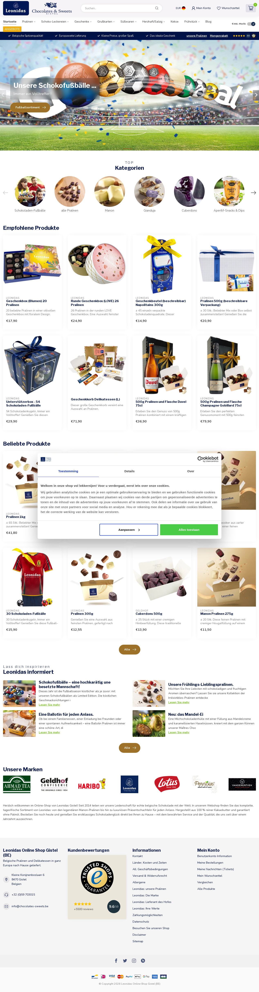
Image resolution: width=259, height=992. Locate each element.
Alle (130, 650)
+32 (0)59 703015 (23, 895)
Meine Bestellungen (210, 863)
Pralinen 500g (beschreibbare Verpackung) (224, 303)
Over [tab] (190, 471)
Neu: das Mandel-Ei (185, 714)
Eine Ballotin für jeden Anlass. (66, 714)
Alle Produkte (206, 889)
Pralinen (27, 22)
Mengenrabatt (219, 36)
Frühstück (190, 22)
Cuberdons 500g (149, 614)
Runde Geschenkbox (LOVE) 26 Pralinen (95, 303)
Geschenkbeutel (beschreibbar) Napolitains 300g (161, 303)
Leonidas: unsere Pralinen (149, 889)
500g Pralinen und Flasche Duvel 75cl (161, 403)
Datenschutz (141, 922)
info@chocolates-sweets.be (30, 906)
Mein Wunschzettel (209, 876)
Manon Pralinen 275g (216, 614)
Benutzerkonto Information (214, 856)
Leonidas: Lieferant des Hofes (152, 902)
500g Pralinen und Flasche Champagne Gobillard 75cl (221, 403)
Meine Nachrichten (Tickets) (215, 869)
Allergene (139, 882)
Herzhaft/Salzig (152, 22)
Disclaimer (139, 935)
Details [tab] (129, 471)
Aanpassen (129, 529)
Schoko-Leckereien (53, 22)
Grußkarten (104, 22)
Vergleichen (205, 882)
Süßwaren (127, 22)
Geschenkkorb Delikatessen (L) (95, 399)
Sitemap (138, 941)
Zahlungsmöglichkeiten (148, 915)
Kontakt (138, 856)
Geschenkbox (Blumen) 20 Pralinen (26, 303)
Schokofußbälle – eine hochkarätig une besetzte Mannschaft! (75, 684)
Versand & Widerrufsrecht (150, 876)
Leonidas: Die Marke (146, 895)
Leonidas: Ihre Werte (146, 908)
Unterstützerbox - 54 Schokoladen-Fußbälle (23, 403)
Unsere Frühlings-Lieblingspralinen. (200, 684)
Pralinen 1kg (16, 517)
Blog (208, 22)
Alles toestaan (189, 529)
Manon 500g (210, 517)
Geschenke (82, 22)
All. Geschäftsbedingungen (150, 869)
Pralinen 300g (82, 614)
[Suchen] (156, 8)
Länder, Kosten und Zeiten (150, 863)
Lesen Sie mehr (49, 705)
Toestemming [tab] (68, 471)
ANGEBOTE (12, 29)
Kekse (175, 22)
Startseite (9, 22)
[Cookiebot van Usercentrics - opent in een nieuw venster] (200, 459)
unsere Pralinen (196, 36)
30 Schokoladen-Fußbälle (26, 614)
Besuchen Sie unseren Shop (151, 928)
